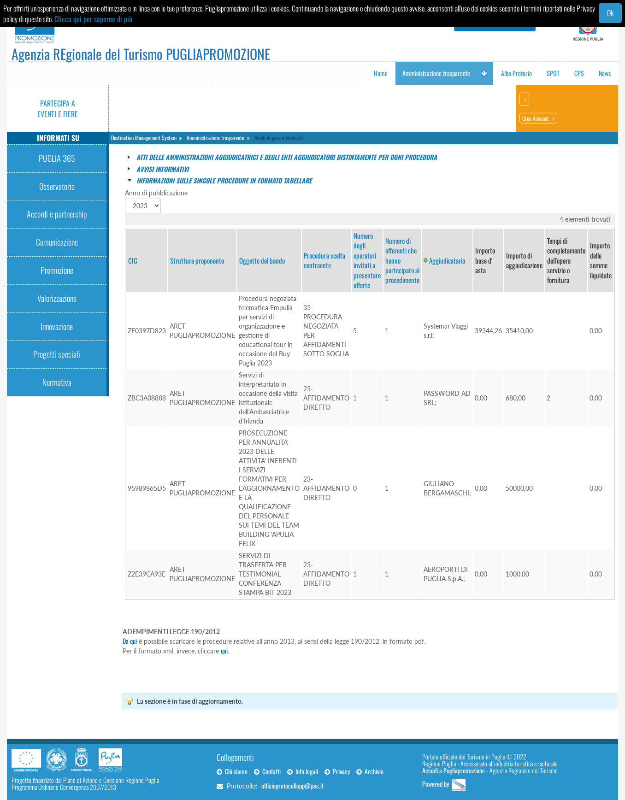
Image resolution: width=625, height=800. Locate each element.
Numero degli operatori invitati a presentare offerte (367, 260)
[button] (484, 73)
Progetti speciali (56, 354)
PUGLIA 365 (57, 158)
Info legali (302, 771)
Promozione (57, 270)
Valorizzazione (57, 298)
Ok (610, 12)
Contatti (267, 771)
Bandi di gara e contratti (279, 137)
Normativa (56, 382)
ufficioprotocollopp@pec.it (292, 785)
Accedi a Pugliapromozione (453, 770)
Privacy (337, 771)
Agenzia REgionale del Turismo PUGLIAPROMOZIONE (141, 53)
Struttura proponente (197, 260)
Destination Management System (144, 137)
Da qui (130, 641)
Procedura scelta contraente (324, 260)
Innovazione (57, 326)
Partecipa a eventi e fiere (57, 108)
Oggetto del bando (262, 260)
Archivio (369, 771)
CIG (132, 260)
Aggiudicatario (447, 260)
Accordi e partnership (57, 214)
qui (224, 650)
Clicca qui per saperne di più (93, 18)
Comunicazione (57, 242)
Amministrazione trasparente (215, 137)
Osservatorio (57, 186)
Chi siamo (232, 771)
